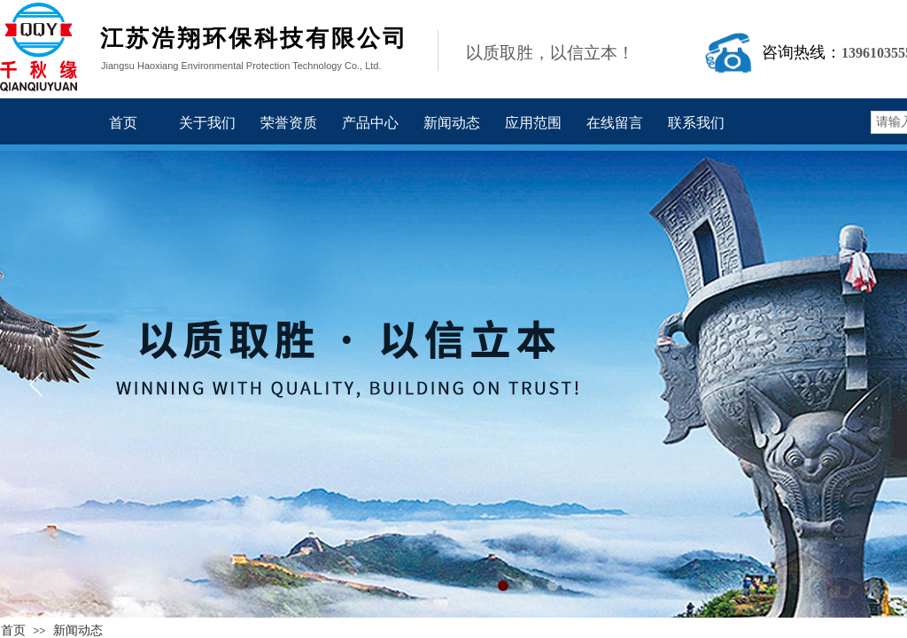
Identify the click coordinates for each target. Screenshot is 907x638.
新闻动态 (78, 630)
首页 (13, 630)
